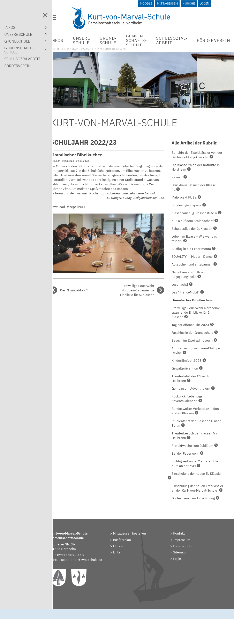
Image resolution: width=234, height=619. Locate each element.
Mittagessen (168, 3)
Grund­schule (119, 38)
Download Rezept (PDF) (78, 208)
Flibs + (125, 552)
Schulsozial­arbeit (182, 38)
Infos (67, 38)
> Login (179, 564)
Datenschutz (186, 552)
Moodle (146, 3)
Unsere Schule (92, 38)
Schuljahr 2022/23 (90, 46)
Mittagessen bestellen (136, 539)
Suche (191, 3)
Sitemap (183, 558)
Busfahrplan (129, 545)
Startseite (67, 46)
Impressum (185, 545)
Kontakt (183, 539)
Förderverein (17, 66)
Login (206, 3)
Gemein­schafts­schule (147, 38)
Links (124, 558)
